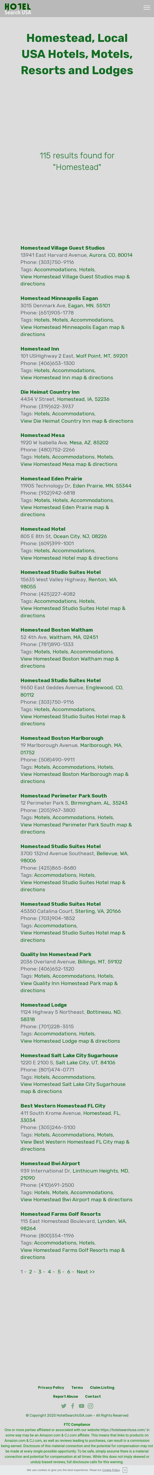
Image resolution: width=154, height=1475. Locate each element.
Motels (60, 320)
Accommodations (55, 269)
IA (89, 399)
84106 (107, 1062)
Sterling (85, 911)
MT (107, 356)
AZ (87, 442)
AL (107, 803)
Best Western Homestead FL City (63, 1106)
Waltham (60, 637)
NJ (85, 536)
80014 (125, 255)
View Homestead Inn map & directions (66, 377)
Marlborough (95, 745)
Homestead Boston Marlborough (61, 738)
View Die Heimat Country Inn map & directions (76, 421)
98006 (28, 860)
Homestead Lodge (43, 1005)
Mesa (76, 442)
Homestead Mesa (42, 435)
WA (112, 579)
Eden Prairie (88, 486)
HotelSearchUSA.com (74, 1415)
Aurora (97, 255)
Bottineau (99, 1012)
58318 (27, 1019)
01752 (27, 752)
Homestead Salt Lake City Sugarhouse (69, 1055)
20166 (113, 911)
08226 (99, 536)
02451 (90, 637)
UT (94, 1062)
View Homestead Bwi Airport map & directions (76, 1199)
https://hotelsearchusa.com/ (123, 1430)
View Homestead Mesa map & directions (68, 464)
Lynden (107, 1221)
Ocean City (67, 536)
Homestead (71, 399)
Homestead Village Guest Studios (62, 248)
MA (77, 637)
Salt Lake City (72, 1062)
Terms (77, 1387)
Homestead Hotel (42, 529)
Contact (93, 1396)
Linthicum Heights (95, 1171)
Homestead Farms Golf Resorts (60, 1214)
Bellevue (107, 853)
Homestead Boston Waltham (56, 630)
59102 (115, 962)
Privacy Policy (51, 1387)
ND (117, 1012)
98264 (28, 1228)
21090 (27, 1178)
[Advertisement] (77, 115)
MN (90, 305)
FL (117, 1113)
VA (100, 911)
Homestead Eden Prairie (51, 478)
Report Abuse (65, 1396)
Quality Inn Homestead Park (55, 954)
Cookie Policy (111, 1470)
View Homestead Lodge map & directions (70, 1041)
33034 (28, 1120)
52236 (102, 399)
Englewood (99, 687)
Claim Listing (102, 1387)
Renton (97, 579)
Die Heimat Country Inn (50, 392)
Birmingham (86, 803)
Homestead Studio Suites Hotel (60, 572)
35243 (120, 803)
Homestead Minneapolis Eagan (59, 298)
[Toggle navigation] (147, 7)
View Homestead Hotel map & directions (69, 558)
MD (124, 1171)
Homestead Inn (39, 349)
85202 (100, 442)
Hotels (86, 269)
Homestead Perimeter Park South (63, 796)
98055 (28, 586)
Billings (86, 962)
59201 (120, 356)
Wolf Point (88, 356)
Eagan (75, 305)
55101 (103, 305)
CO (111, 255)
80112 (27, 695)
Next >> (86, 1272)
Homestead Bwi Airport (50, 1163)
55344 (124, 486)
